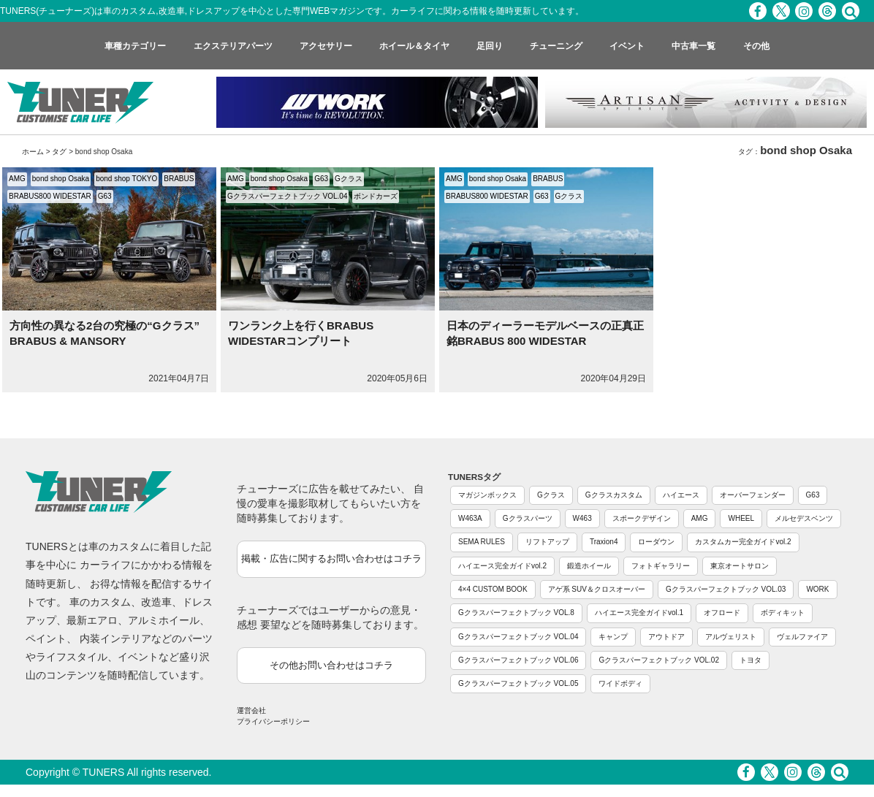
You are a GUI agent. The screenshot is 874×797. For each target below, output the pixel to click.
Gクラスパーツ (527, 518)
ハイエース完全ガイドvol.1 (639, 613)
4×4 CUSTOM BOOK (493, 589)
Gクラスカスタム (613, 495)
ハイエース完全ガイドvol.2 (502, 566)
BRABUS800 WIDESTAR (50, 196)
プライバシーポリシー (273, 721)
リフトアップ (547, 542)
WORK (817, 589)
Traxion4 (604, 542)
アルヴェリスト (730, 637)
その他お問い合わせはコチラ (331, 665)
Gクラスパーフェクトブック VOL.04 (287, 196)
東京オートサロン (739, 566)
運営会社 (251, 710)
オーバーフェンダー (753, 495)
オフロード (722, 613)
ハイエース (681, 495)
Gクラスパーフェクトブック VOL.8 (516, 613)
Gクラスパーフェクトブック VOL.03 (726, 589)
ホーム (33, 152)
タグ (59, 152)
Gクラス (348, 179)
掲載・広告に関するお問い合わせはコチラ (331, 558)
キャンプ (613, 637)
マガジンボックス (487, 495)
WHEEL (741, 518)
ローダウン (656, 542)
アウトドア (666, 637)
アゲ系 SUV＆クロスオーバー (596, 589)
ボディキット (783, 613)
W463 (582, 518)
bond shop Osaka (60, 179)
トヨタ (750, 660)
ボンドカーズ (376, 196)
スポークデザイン (641, 518)
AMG (17, 179)
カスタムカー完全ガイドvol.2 (743, 542)
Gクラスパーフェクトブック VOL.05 (518, 683)
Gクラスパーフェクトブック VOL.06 (518, 660)
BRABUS (179, 179)
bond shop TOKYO (126, 179)
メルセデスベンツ (804, 518)
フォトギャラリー (660, 566)
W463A (470, 518)
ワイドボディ (620, 683)
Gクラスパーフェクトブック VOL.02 (658, 660)
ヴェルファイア (802, 637)
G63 (105, 196)
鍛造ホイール (589, 566)
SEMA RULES (481, 542)
